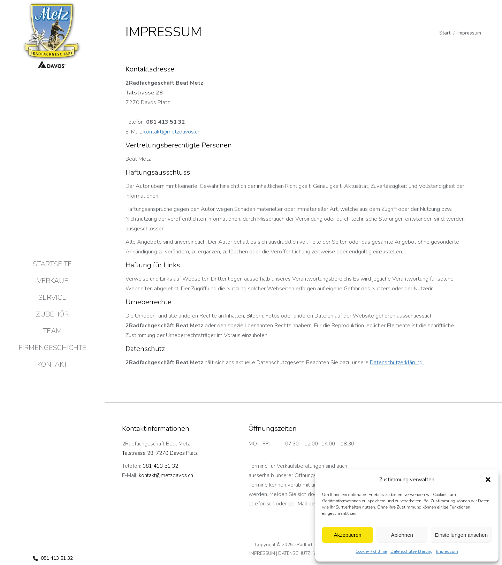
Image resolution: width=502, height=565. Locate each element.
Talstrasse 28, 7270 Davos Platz (160, 453)
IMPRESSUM (262, 553)
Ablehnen (402, 535)
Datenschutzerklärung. (397, 362)
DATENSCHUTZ (294, 553)
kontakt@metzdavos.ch (171, 132)
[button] (488, 479)
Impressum (447, 551)
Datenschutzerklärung (411, 551)
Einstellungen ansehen (461, 535)
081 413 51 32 (52, 558)
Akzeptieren (347, 535)
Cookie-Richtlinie (371, 551)
